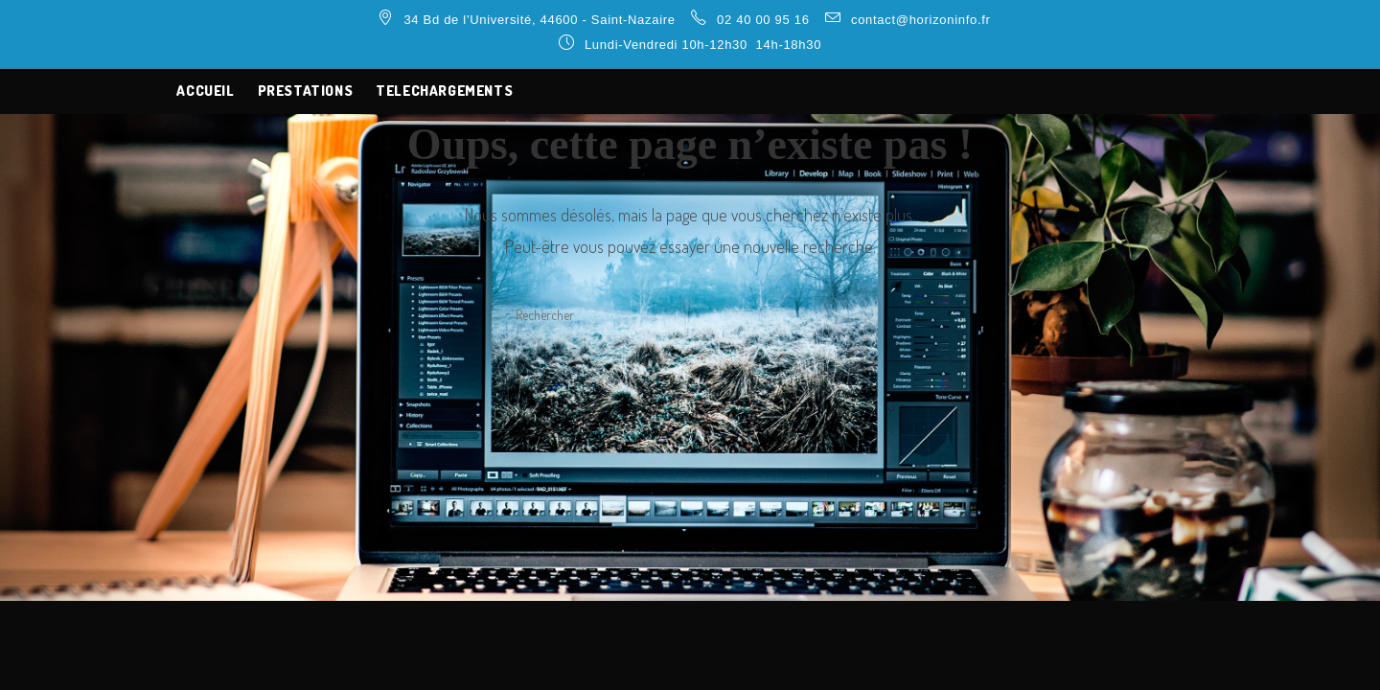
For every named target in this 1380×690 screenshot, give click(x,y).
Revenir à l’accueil (690, 411)
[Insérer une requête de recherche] (690, 314)
